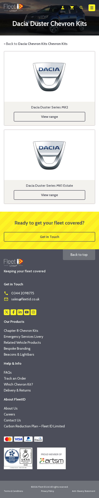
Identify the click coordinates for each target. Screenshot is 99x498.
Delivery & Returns (17, 390)
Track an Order (15, 378)
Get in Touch (49, 237)
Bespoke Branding (17, 348)
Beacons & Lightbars (19, 354)
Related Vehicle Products (22, 342)
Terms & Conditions (13, 491)
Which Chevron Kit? (18, 384)
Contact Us (12, 420)
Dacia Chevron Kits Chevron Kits (42, 44)
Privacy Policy (47, 491)
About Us (11, 408)
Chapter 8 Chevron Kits (21, 331)
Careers (9, 414)
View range (49, 117)
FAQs (8, 372)
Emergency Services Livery (23, 336)
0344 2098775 (19, 293)
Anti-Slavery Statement (83, 491)
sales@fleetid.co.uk (21, 299)
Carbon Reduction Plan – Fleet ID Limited (34, 426)
